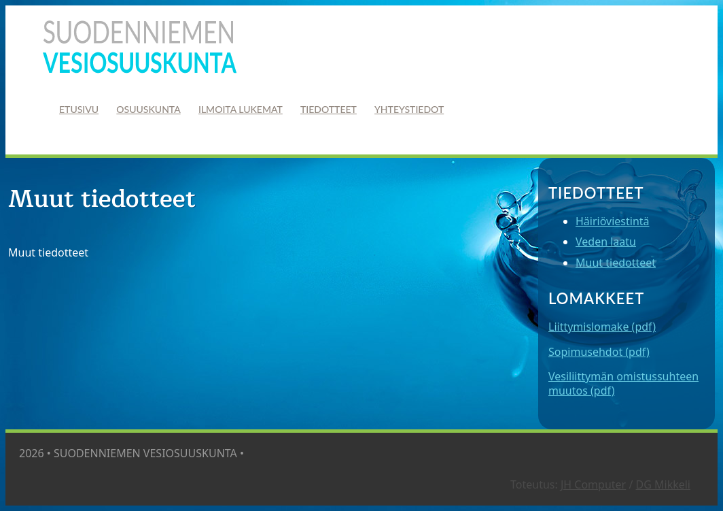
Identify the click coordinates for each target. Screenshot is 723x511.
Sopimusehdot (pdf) (599, 351)
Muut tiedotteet (616, 262)
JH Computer (593, 484)
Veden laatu (606, 241)
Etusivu (79, 109)
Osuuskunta (148, 109)
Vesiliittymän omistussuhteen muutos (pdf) (623, 383)
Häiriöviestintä (613, 221)
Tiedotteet (328, 109)
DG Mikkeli (663, 484)
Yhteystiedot (409, 109)
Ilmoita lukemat (240, 109)
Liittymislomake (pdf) (602, 326)
